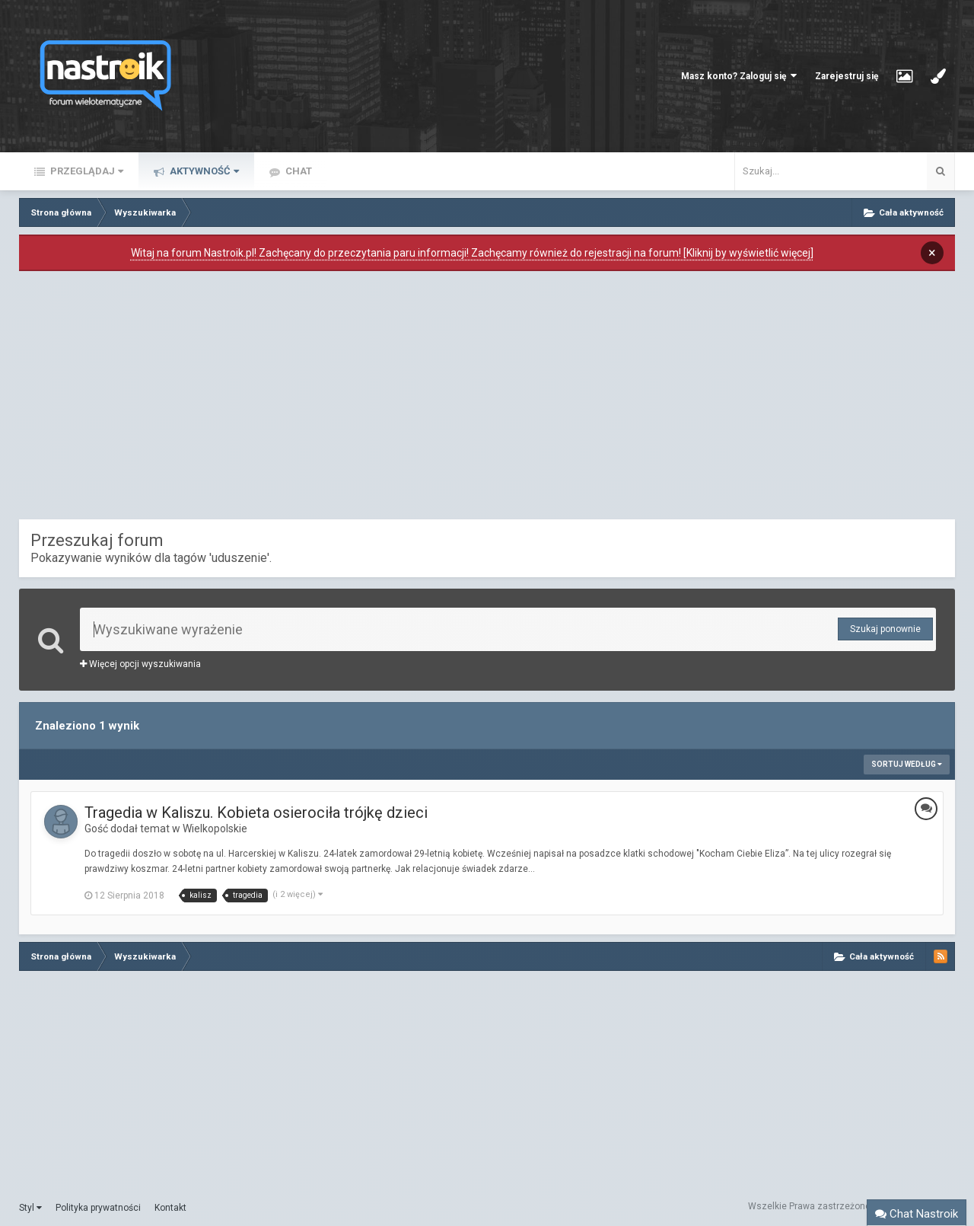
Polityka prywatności (98, 1207)
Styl (30, 1207)
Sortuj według (906, 764)
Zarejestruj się (846, 76)
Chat (297, 171)
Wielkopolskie (215, 828)
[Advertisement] (487, 399)
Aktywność (203, 171)
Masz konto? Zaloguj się (739, 75)
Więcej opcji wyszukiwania (140, 664)
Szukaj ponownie (885, 629)
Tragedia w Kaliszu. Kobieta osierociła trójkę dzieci (256, 812)
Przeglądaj (85, 171)
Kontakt (170, 1207)
